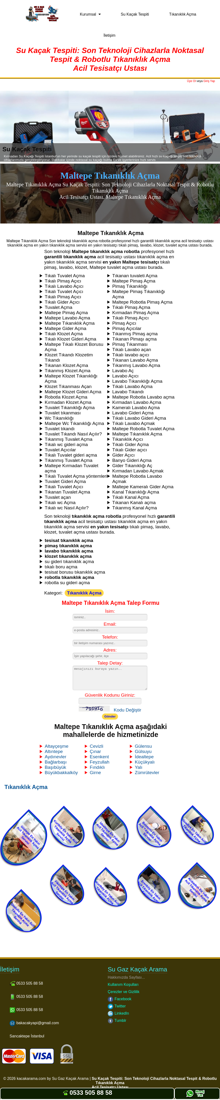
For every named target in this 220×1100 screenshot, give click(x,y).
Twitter (117, 1006)
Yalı (139, 767)
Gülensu (143, 746)
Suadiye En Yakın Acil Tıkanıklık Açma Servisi (194, 831)
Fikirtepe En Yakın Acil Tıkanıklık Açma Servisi (62, 892)
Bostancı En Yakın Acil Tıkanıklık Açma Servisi (150, 833)
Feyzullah (99, 762)
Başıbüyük (55, 767)
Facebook (119, 999)
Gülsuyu (143, 751)
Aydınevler (55, 756)
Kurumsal (88, 14)
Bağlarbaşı (56, 762)
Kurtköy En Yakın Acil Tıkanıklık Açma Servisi (65, 831)
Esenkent (99, 756)
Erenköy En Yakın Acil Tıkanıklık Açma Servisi (149, 891)
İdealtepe (144, 756)
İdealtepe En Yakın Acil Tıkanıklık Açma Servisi (108, 834)
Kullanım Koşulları (123, 984)
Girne (95, 772)
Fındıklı (97, 767)
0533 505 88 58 (87, 1092)
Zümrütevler (147, 772)
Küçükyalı (145, 762)
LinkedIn (118, 1013)
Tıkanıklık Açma (182, 14)
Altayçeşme (56, 746)
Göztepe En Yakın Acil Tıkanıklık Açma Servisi (28, 836)
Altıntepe (54, 751)
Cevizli (96, 746)
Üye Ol (191, 81)
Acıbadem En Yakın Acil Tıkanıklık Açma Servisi (197, 889)
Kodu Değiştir (127, 709)
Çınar (95, 751)
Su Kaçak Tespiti (135, 14)
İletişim (110, 35)
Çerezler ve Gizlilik (123, 992)
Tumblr (117, 1020)
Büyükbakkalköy (61, 772)
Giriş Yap (209, 81)
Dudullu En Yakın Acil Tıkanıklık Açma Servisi (23, 915)
